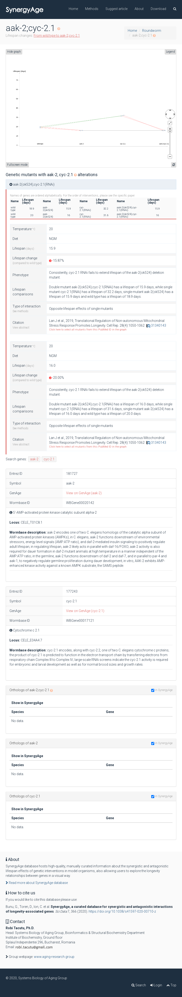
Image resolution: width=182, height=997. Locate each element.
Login (156, 985)
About (139, 9)
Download (158, 9)
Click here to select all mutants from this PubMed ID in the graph (88, 329)
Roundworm (151, 30)
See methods (20, 311)
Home (73, 9)
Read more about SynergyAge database (37, 883)
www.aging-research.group (54, 957)
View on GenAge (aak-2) (84, 493)
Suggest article (116, 9)
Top (171, 985)
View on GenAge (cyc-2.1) (85, 611)
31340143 (156, 325)
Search (139, 985)
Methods (91, 9)
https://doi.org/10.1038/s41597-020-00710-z (122, 911)
